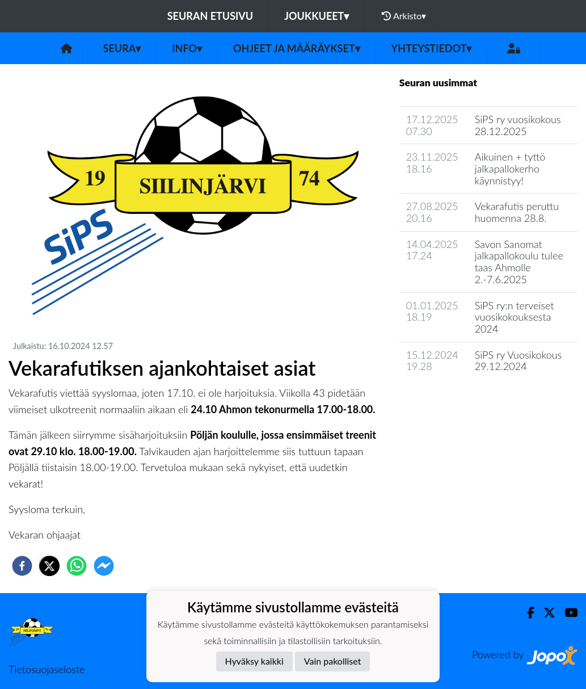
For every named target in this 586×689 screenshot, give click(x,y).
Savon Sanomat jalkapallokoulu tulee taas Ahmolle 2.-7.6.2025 (519, 261)
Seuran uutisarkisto (449, 398)
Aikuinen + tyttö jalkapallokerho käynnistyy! (510, 168)
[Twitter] (544, 613)
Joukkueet (316, 16)
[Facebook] (526, 613)
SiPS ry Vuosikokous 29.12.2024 (518, 360)
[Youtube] (566, 613)
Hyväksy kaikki (254, 661)
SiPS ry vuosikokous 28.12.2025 (518, 125)
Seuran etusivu (210, 16)
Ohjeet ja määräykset (296, 48)
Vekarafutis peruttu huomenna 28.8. (517, 212)
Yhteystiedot (431, 48)
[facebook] (22, 566)
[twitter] (49, 566)
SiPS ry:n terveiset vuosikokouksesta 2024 (514, 317)
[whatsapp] (76, 566)
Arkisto (404, 16)
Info (187, 48)
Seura (122, 48)
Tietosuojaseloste (47, 669)
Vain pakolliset (332, 661)
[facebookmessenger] (104, 566)
